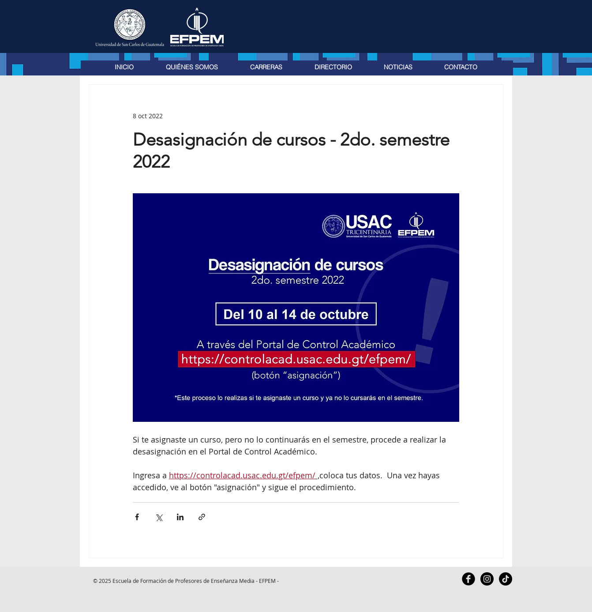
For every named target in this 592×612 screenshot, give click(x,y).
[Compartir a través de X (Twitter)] (158, 517)
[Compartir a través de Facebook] (137, 517)
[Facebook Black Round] (468, 579)
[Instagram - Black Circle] (487, 579)
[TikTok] (505, 579)
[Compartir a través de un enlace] (202, 517)
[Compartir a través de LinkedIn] (180, 517)
